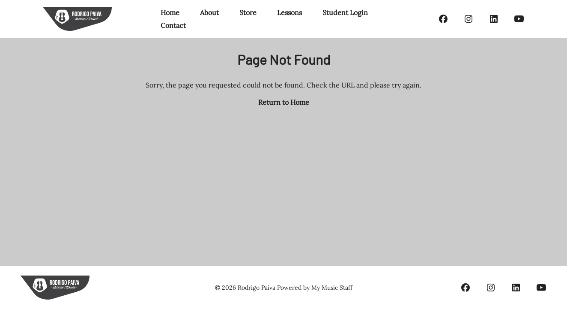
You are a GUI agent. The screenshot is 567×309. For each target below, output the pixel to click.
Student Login (345, 12)
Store (248, 12)
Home (170, 12)
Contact (173, 25)
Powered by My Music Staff (314, 287)
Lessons (289, 12)
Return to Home (283, 102)
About (209, 12)
